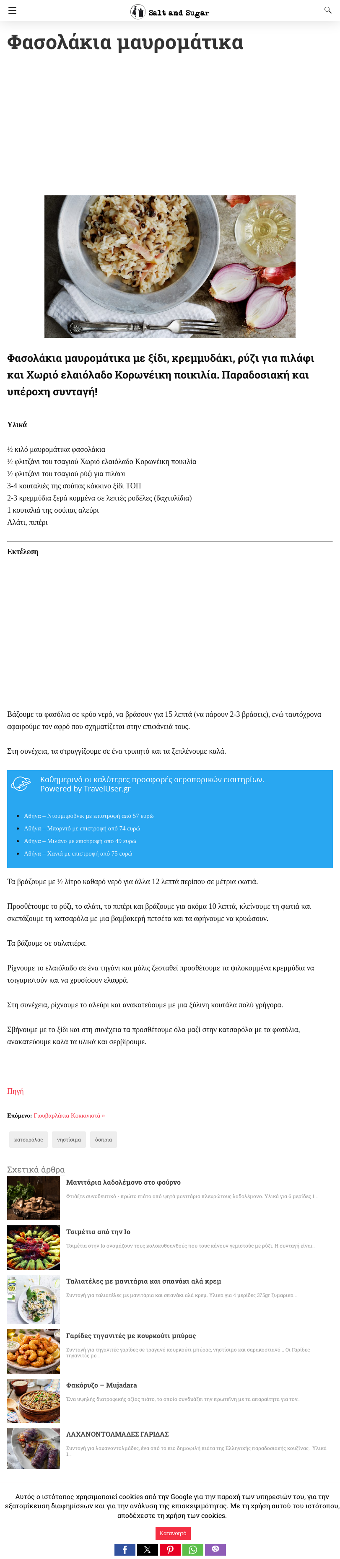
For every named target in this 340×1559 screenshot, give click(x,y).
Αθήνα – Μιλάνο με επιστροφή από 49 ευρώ (80, 841)
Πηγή (15, 1092)
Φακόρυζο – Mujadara (98, 1385)
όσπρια (95, 1140)
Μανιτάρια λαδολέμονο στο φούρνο (116, 1182)
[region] (170, 126)
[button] (124, 1550)
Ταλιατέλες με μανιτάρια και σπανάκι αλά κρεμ (133, 1281)
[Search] (326, 10)
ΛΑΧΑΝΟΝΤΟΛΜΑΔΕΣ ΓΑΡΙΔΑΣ (117, 1434)
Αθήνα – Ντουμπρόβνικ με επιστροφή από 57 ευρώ (89, 816)
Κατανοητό (173, 1533)
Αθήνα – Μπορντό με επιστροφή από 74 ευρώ (82, 829)
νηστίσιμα (63, 1140)
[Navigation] (10, 10)
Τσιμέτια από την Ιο (94, 1232)
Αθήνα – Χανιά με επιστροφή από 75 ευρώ (78, 854)
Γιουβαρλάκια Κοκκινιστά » (69, 1116)
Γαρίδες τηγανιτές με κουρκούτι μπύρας (123, 1336)
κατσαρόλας (26, 1140)
